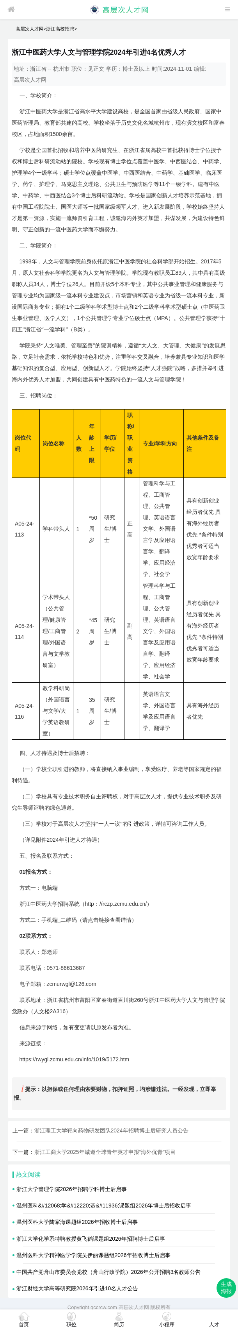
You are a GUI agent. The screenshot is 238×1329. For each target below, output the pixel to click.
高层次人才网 (30, 29)
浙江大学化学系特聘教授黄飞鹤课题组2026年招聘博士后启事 (90, 1239)
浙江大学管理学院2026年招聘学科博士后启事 (71, 1189)
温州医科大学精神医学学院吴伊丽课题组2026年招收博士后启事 (93, 1255)
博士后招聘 (71, 753)
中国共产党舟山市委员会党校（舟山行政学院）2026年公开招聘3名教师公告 (108, 1272)
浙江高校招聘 (60, 29)
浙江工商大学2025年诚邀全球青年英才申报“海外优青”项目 (105, 1152)
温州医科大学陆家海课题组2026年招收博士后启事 (77, 1222)
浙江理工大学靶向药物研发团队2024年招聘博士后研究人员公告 (111, 1130)
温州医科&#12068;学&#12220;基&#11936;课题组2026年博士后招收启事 (104, 1205)
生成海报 (226, 1287)
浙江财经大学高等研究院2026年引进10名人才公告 (77, 1288)
